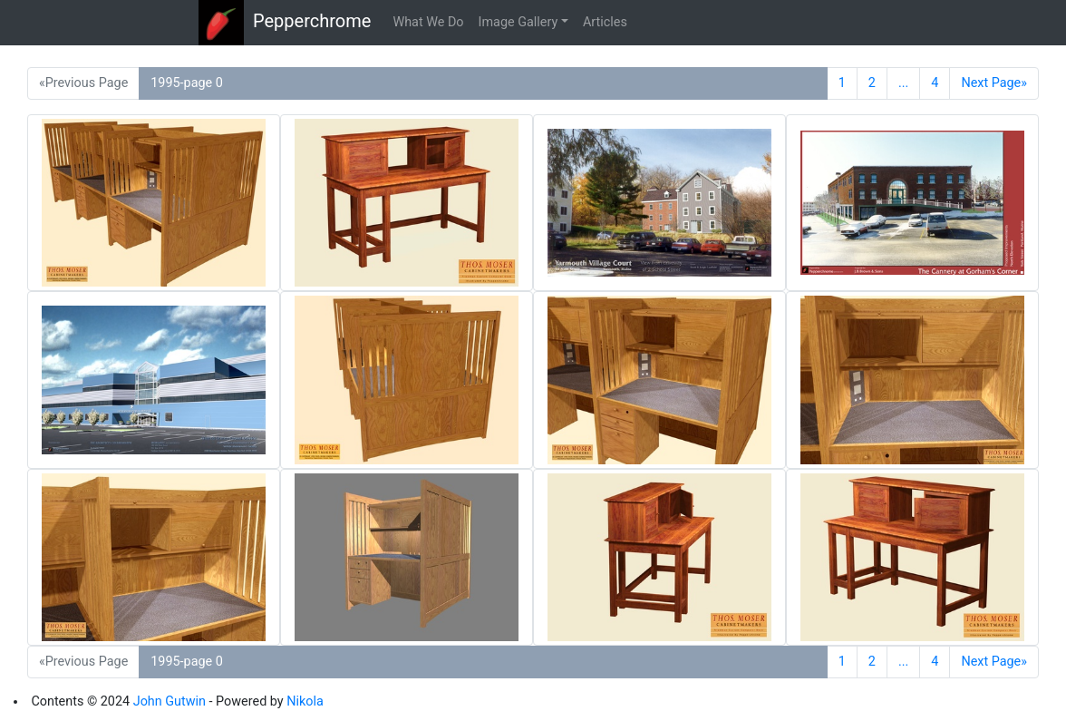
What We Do (427, 22)
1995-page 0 (186, 83)
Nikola (305, 701)
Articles (605, 22)
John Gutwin (169, 701)
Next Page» (994, 83)
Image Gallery (518, 22)
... (903, 83)
